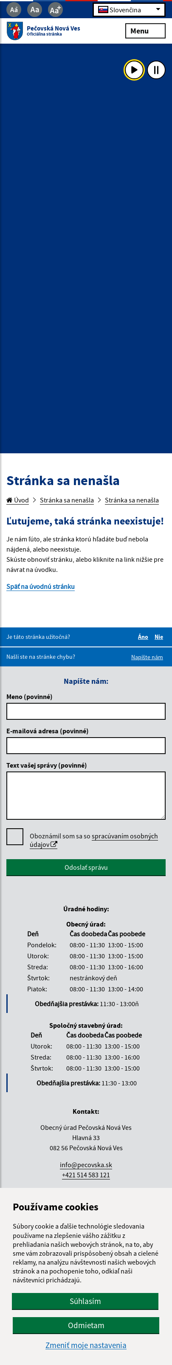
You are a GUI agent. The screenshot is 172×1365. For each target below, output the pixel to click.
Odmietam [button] (86, 1325)
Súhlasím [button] (85, 1301)
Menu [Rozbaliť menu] (145, 30)
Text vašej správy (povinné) (46, 765)
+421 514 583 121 (86, 1175)
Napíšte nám (147, 657)
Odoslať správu (86, 867)
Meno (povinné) (29, 696)
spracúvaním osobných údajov (94, 840)
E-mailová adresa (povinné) (47, 731)
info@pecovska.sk (86, 1164)
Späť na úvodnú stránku (40, 586)
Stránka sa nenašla (67, 500)
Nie (160, 637)
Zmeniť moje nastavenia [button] (86, 1345)
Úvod (17, 500)
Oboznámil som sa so (94, 840)
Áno (144, 637)
